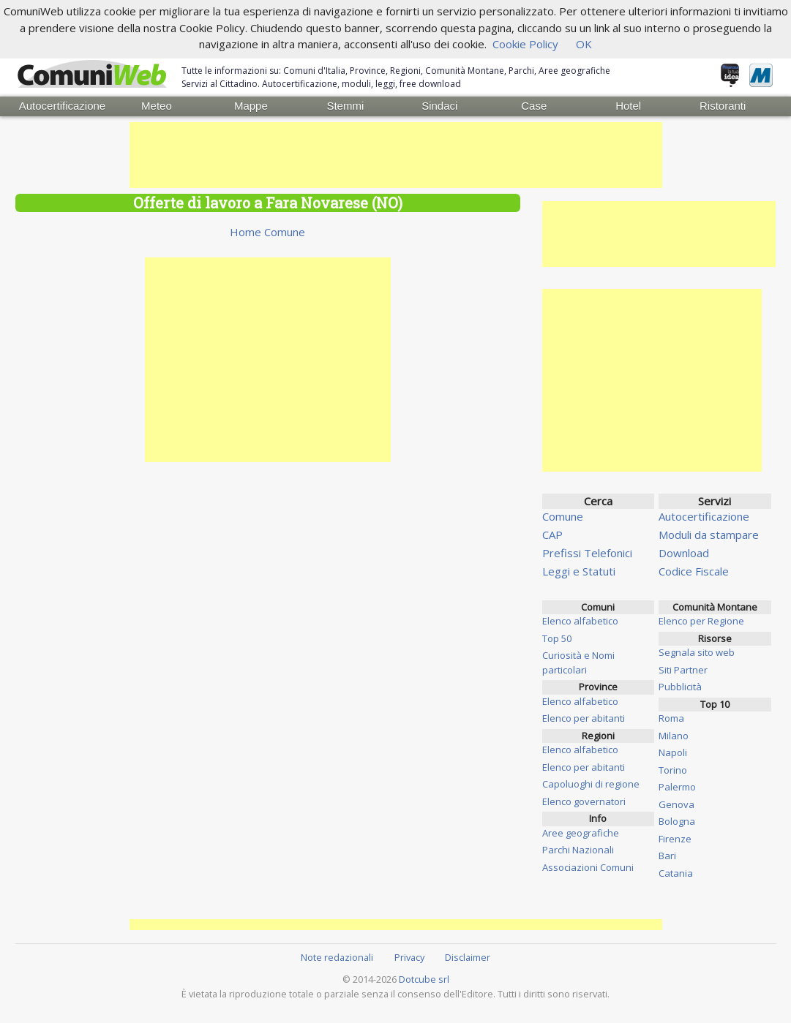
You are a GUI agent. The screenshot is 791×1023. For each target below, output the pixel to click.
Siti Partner (683, 669)
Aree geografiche (580, 832)
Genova (676, 803)
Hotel (628, 105)
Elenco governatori (584, 800)
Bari (667, 854)
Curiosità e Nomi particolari (578, 662)
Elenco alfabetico (580, 620)
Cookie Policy (525, 44)
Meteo (156, 105)
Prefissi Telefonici (587, 552)
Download (684, 552)
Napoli (673, 751)
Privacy (409, 956)
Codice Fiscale (694, 570)
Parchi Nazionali (578, 849)
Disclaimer (467, 956)
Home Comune (267, 231)
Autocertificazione (62, 105)
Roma (671, 717)
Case (534, 105)
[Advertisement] (396, 154)
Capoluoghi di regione (591, 783)
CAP (552, 533)
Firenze (675, 838)
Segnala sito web (697, 651)
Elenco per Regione (701, 620)
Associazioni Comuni (588, 866)
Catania (676, 872)
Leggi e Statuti (578, 570)
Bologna (677, 820)
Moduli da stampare (709, 533)
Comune (562, 515)
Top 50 (556, 637)
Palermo (677, 786)
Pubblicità (680, 685)
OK (584, 44)
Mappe (251, 105)
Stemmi (345, 105)
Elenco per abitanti (583, 717)
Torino (673, 769)
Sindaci (439, 105)
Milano (674, 734)
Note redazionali (337, 956)
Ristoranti (723, 105)
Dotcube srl (424, 978)
